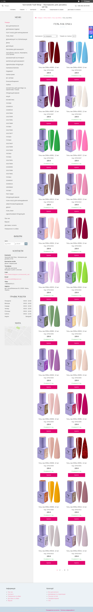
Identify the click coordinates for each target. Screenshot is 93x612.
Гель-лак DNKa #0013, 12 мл (49, 199)
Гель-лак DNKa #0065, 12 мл (49, 331)
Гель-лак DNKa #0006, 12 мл (49, 419)
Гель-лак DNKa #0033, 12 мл (49, 287)
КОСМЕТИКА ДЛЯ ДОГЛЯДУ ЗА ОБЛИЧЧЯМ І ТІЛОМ (16, 88)
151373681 (9, 120)
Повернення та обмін (56, 9)
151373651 (9, 160)
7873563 (8, 153)
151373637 (9, 143)
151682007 (9, 180)
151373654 (9, 163)
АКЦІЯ (8, 96)
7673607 (8, 190)
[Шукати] (2, 5)
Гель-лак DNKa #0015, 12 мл (77, 551)
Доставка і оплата (10, 225)
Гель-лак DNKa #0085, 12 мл (77, 419)
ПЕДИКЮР (9, 71)
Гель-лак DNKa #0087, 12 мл (49, 111)
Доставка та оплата (74, 9)
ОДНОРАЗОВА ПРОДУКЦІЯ (14, 64)
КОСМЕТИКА (10, 100)
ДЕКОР (8, 207)
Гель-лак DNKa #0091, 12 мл (77, 463)
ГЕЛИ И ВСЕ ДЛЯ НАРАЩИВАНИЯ (17, 200)
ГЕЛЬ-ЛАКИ (9, 36)
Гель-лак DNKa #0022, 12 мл (77, 199)
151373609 (9, 150)
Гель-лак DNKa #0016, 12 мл (49, 551)
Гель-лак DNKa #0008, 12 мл (49, 463)
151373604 (9, 113)
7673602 (8, 177)
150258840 (9, 187)
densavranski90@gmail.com (13, 279)
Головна (13, 9)
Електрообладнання (12, 81)
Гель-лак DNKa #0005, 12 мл (77, 375)
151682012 (9, 106)
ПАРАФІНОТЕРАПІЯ (12, 68)
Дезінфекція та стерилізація (56, 594)
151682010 (9, 110)
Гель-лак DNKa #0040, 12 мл (49, 375)
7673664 (8, 126)
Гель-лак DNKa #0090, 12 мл (49, 67)
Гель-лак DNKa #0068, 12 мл (49, 507)
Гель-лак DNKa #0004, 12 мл (49, 243)
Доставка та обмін (13, 598)
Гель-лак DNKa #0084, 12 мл (77, 243)
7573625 (8, 137)
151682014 (9, 184)
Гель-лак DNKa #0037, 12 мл (77, 155)
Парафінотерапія (53, 598)
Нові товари (9, 194)
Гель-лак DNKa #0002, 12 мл (77, 111)
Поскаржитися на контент (53, 610)
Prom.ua (55, 608)
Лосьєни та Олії (53, 596)
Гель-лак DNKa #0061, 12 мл (49, 155)
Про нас (43, 9)
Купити (49, 79)
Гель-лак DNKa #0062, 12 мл (77, 287)
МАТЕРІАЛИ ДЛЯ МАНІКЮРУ (15, 61)
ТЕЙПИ (8, 84)
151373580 (9, 170)
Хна (49, 600)
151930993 (9, 167)
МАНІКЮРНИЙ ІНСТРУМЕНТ (15, 58)
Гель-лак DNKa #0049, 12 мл (77, 67)
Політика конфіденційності (68, 610)
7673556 (8, 103)
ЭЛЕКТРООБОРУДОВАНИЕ (14, 204)
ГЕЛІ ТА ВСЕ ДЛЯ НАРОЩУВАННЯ (17, 32)
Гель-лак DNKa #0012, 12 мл (77, 507)
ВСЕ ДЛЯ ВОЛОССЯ (12, 26)
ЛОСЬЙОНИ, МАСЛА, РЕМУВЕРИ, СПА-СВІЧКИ (17, 53)
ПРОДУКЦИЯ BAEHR (12, 93)
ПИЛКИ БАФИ (10, 74)
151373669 (9, 123)
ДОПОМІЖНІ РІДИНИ (12, 29)
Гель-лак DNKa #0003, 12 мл (77, 331)
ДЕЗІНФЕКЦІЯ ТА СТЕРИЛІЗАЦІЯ (16, 39)
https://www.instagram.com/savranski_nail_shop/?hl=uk (18, 274)
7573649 (8, 140)
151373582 (9, 130)
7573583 (8, 157)
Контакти (33, 9)
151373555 (9, 116)
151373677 (9, 133)
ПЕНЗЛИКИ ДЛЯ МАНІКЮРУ (15, 49)
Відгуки (7, 222)
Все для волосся (53, 592)
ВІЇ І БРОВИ (9, 78)
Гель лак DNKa (56, 18)
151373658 (9, 147)
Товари (22, 9)
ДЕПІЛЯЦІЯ (9, 46)
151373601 (9, 173)
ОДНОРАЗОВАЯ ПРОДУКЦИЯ (15, 214)
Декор (8, 42)
